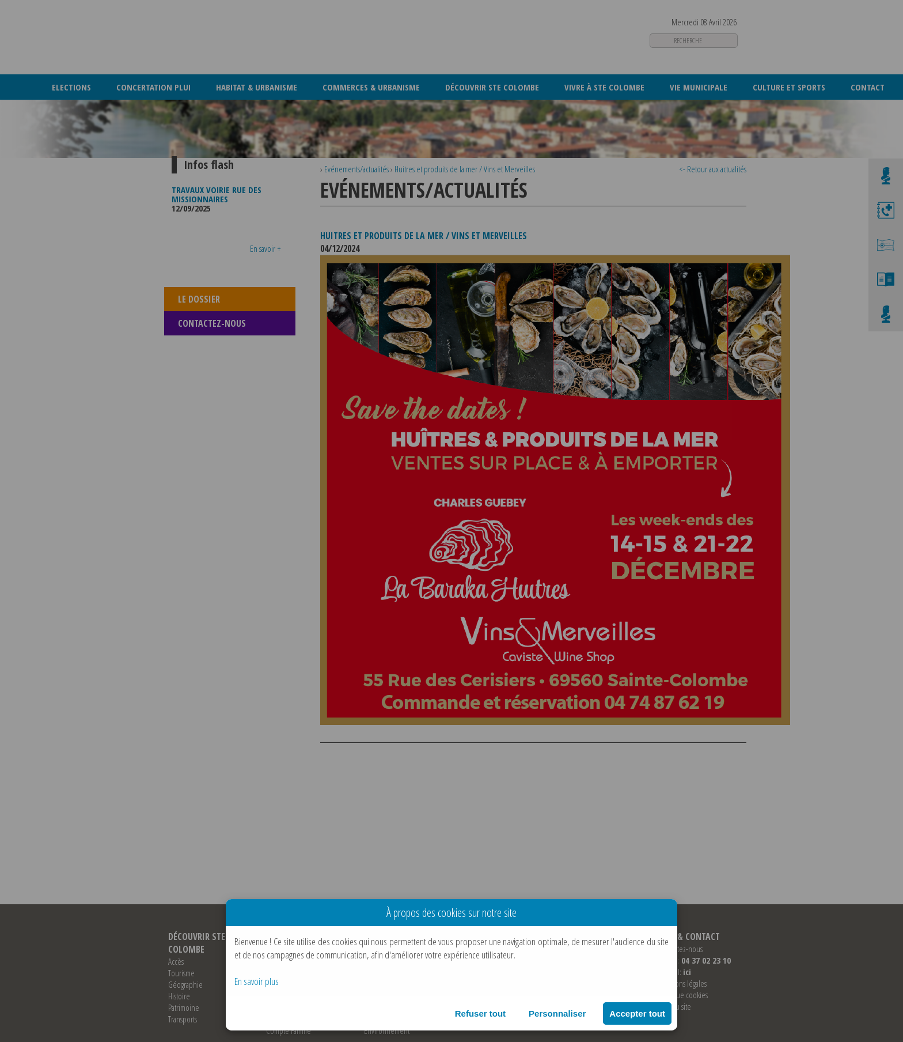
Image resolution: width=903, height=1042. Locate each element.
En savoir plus (256, 981)
